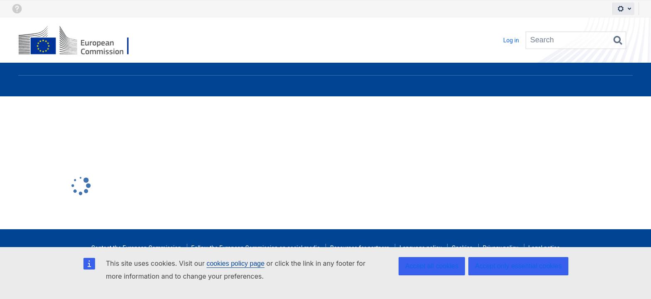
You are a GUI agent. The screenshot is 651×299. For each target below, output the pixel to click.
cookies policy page (235, 263)
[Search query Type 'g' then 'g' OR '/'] (576, 40)
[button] (17, 8)
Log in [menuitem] (511, 40)
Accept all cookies (431, 266)
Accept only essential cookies (518, 266)
